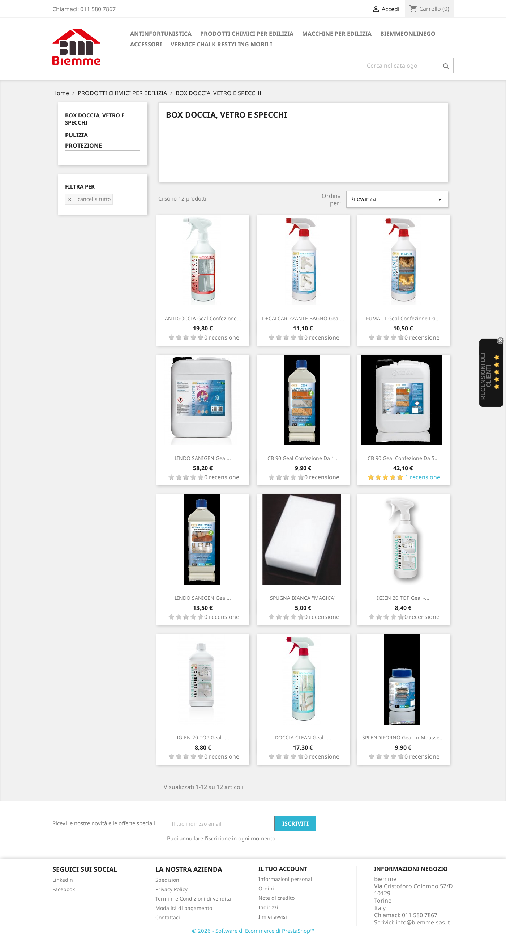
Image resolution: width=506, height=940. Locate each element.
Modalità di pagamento (183, 908)
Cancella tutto (89, 198)
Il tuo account (282, 869)
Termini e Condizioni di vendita (193, 898)
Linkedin (62, 879)
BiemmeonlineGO (408, 34)
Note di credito (276, 897)
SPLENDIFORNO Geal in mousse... (403, 737)
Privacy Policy (171, 889)
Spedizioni (168, 879)
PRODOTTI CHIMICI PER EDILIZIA (246, 34)
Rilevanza (397, 199)
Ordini (266, 888)
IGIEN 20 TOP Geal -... (403, 597)
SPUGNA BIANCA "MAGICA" (303, 597)
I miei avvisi (272, 916)
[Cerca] (408, 65)
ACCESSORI (146, 44)
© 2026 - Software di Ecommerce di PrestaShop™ (253, 930)
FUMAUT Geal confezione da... (403, 318)
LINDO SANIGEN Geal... (203, 458)
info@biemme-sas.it (423, 922)
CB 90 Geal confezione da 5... (403, 458)
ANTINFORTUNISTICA (161, 34)
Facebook (63, 889)
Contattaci (167, 917)
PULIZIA (76, 135)
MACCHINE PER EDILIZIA (337, 34)
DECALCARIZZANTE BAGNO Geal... (303, 318)
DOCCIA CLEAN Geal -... (303, 737)
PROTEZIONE (83, 145)
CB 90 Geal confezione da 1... (303, 458)
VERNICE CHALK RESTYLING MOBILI (221, 44)
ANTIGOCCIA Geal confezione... (203, 318)
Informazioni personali (286, 879)
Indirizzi (268, 907)
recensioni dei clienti (486, 376)
